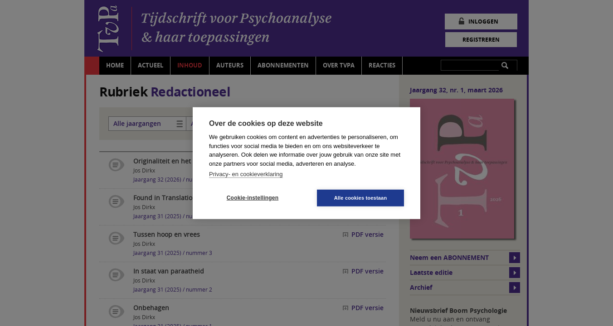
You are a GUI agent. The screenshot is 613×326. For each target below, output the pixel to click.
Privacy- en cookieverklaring (246, 174)
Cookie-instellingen (252, 198)
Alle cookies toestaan (360, 197)
